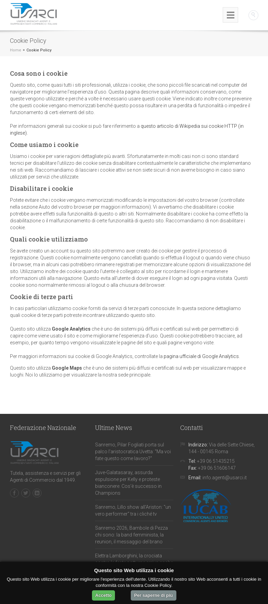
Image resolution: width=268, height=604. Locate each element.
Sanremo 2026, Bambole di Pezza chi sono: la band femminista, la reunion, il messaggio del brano (131, 534)
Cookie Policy (38, 50)
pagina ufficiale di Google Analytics (201, 356)
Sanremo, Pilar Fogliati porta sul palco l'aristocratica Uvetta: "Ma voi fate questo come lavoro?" (133, 451)
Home (15, 50)
